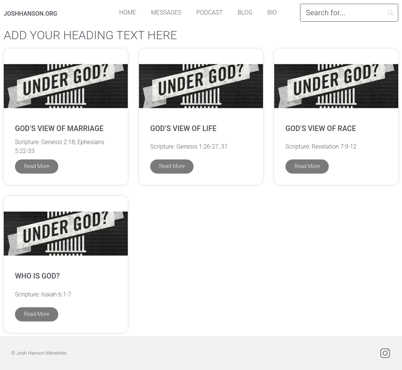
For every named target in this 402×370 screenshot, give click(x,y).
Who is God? (37, 276)
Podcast (210, 12)
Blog (245, 12)
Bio (272, 12)
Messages (166, 12)
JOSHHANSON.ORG (30, 13)
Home (127, 12)
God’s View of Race (320, 128)
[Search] (349, 13)
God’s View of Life (183, 128)
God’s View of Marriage (59, 128)
